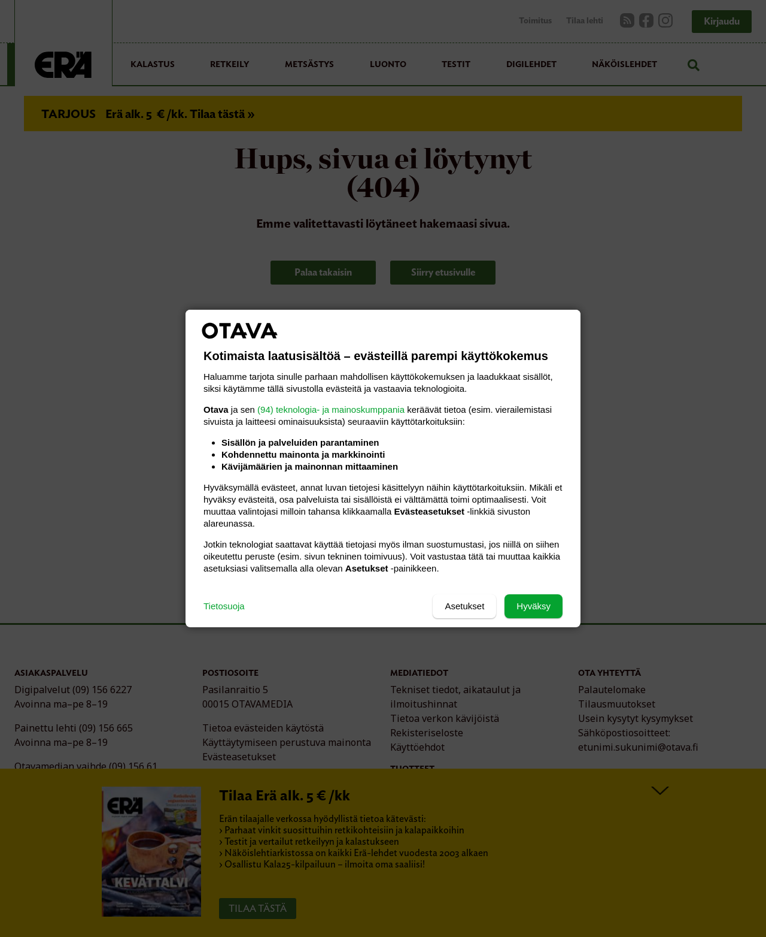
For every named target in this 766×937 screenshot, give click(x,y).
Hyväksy (533, 606)
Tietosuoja (224, 606)
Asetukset (464, 606)
